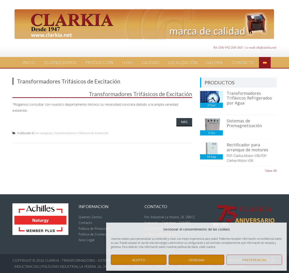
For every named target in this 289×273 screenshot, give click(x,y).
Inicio (29, 62)
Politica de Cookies (92, 234)
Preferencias (254, 260)
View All (271, 170)
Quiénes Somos (60, 62)
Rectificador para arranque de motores (247, 147)
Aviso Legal (86, 240)
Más (184, 122)
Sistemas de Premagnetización (244, 123)
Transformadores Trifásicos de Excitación (140, 93)
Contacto (243, 62)
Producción (99, 62)
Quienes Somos (90, 217)
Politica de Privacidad (94, 228)
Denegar (196, 260)
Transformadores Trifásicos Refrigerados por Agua (249, 98)
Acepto (138, 260)
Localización (182, 62)
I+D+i (127, 62)
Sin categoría (43, 133)
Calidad (150, 62)
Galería (214, 62)
